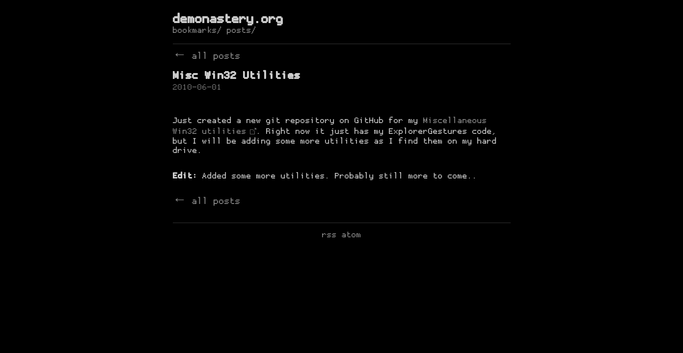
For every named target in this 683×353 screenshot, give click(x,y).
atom (351, 235)
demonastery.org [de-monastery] (228, 20)
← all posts (207, 56)
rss (329, 235)
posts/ (241, 31)
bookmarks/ (197, 31)
